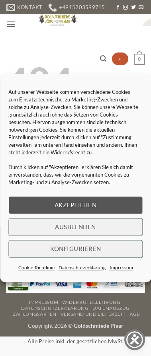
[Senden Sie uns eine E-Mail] (141, 7)
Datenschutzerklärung (82, 267)
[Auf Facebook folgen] (118, 7)
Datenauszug (111, 308)
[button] (11, 24)
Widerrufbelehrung (91, 302)
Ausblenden (75, 226)
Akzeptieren (75, 204)
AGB (134, 314)
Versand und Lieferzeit (93, 314)
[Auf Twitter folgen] (133, 7)
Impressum (121, 267)
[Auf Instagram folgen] (125, 7)
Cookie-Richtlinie (36, 267)
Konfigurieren (75, 248)
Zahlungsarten (35, 314)
